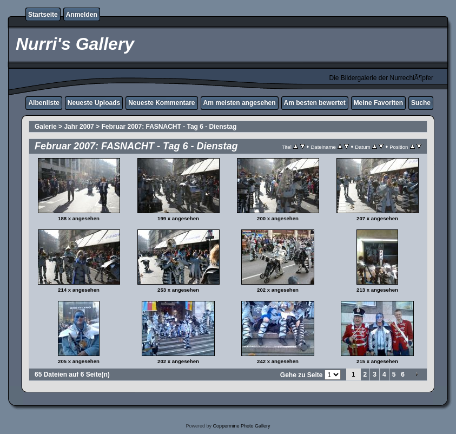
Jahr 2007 (79, 126)
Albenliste (43, 103)
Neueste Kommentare (161, 103)
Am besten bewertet (315, 103)
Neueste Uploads (94, 103)
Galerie (46, 126)
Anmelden (81, 14)
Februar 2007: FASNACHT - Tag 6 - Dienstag (168, 126)
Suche (421, 103)
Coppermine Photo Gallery (241, 426)
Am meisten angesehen (239, 103)
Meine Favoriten (378, 103)
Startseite (43, 14)
